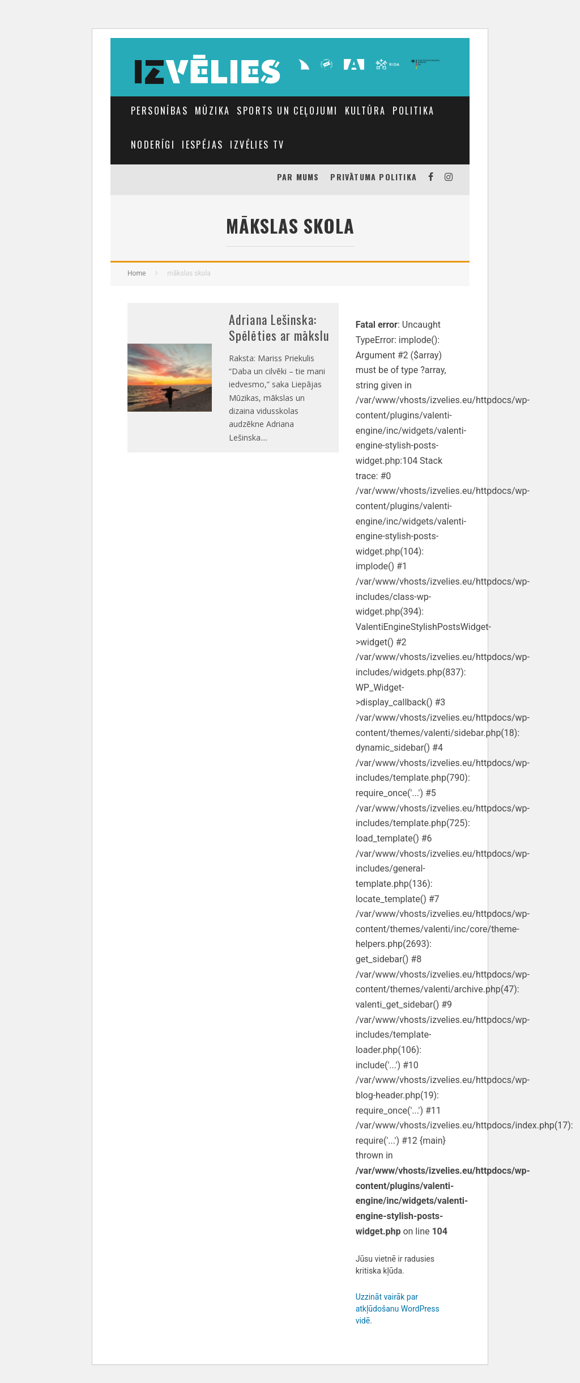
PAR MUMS (298, 177)
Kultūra (365, 110)
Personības (159, 110)
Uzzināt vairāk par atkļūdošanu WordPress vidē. (398, 1308)
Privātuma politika (373, 177)
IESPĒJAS (202, 144)
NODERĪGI (153, 144)
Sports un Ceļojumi (287, 110)
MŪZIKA (212, 110)
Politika (413, 110)
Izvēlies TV (257, 144)
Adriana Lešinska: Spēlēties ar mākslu (279, 327)
